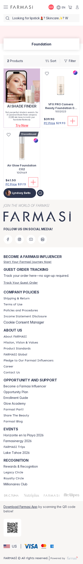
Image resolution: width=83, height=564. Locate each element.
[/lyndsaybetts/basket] (70, 7)
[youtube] (31, 239)
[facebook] (8, 239)
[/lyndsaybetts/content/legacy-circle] (13, 472)
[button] (22, 125)
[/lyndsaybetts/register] (27, 262)
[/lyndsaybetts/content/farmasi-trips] (14, 447)
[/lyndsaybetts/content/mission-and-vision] (21, 342)
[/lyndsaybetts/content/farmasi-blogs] (13, 421)
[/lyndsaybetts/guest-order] (21, 283)
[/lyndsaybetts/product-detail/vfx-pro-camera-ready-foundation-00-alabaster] (60, 93)
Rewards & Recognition (21, 466)
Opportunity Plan (16, 392)
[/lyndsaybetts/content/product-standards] (17, 348)
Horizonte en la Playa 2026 (24, 435)
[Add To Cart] (72, 121)
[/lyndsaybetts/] (22, 7)
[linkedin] (42, 239)
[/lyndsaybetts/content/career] (8, 366)
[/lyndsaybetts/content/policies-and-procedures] (21, 310)
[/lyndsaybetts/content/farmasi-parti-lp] (13, 409)
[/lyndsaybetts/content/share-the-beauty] (16, 415)
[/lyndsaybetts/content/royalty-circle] (14, 478)
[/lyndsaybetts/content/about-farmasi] (15, 336)
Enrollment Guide (16, 398)
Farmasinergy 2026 (18, 441)
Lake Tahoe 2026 (17, 453)
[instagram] (19, 239)
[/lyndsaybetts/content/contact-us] (12, 372)
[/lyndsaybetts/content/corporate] (15, 354)
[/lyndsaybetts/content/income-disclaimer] (25, 316)
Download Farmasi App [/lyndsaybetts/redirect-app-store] (20, 507)
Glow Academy (15, 403)
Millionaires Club (15, 484)
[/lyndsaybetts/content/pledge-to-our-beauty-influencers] (28, 360)
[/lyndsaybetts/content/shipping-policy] (17, 298)
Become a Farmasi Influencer (25, 386)
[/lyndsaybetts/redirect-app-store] (12, 528)
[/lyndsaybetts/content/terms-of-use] (13, 304)
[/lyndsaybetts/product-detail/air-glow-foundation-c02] (22, 154)
